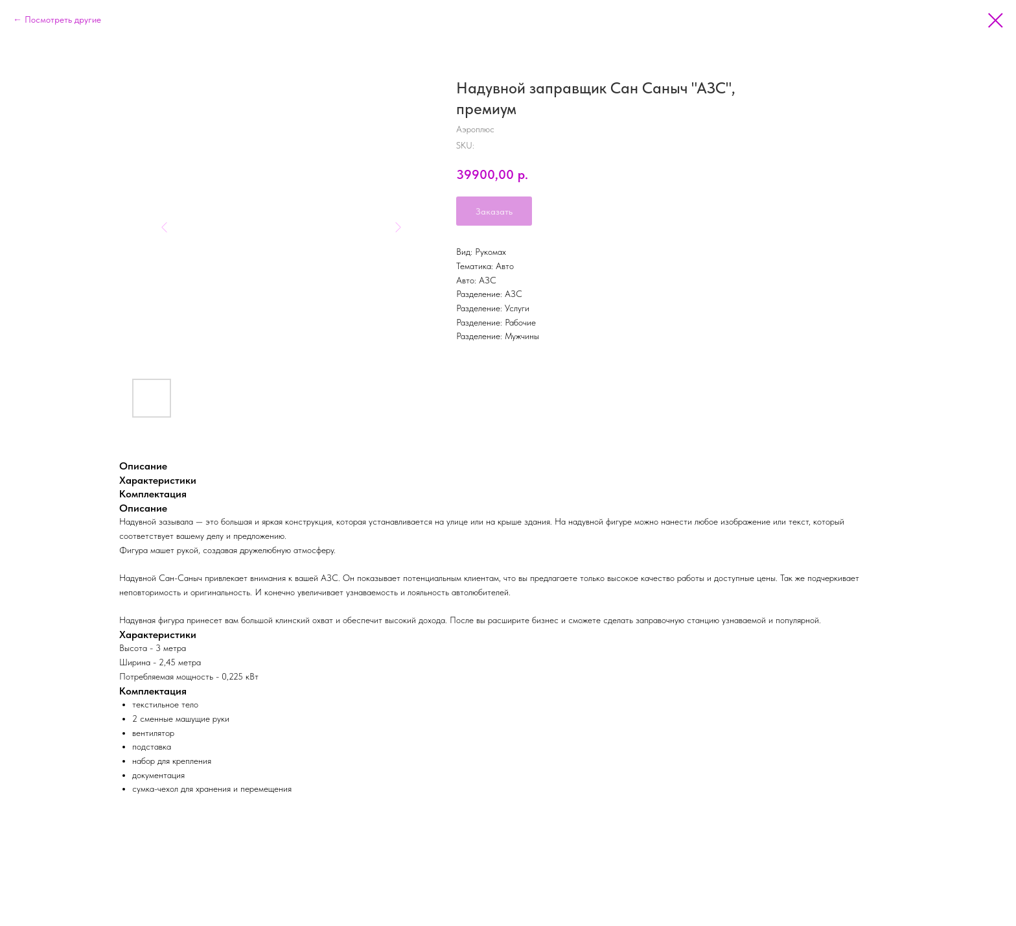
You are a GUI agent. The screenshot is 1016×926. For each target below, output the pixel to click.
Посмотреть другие (63, 19)
